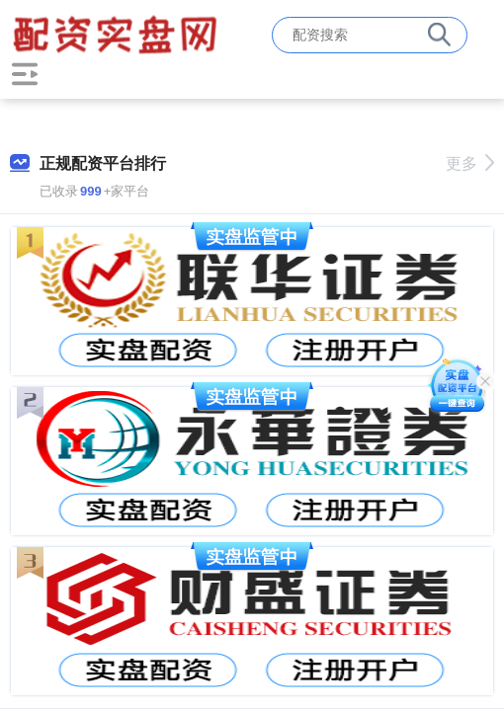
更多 (470, 163)
